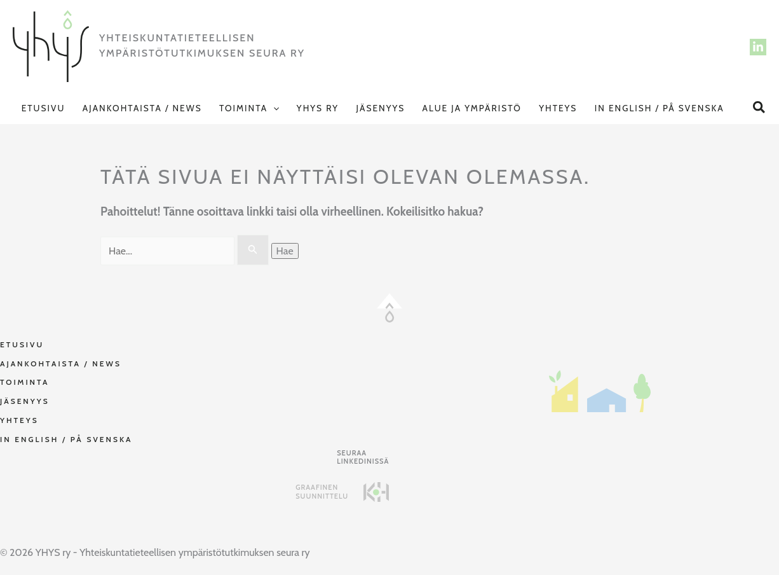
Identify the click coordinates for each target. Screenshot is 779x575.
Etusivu (43, 108)
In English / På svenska (659, 108)
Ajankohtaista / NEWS (142, 108)
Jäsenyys (380, 108)
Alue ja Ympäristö (472, 108)
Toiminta (249, 108)
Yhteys (558, 108)
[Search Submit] (253, 250)
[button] (273, 108)
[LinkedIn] (758, 47)
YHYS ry (318, 108)
